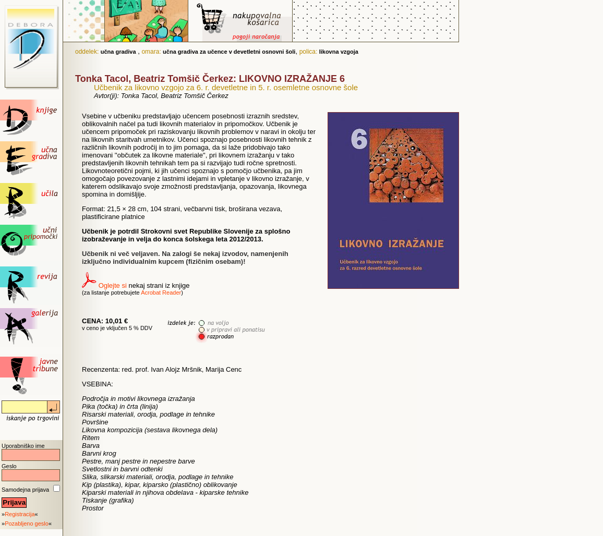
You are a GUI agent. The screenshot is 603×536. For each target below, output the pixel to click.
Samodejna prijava (25, 489)
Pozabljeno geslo (27, 523)
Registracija (19, 514)
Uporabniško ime (23, 446)
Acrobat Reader (161, 292)
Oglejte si (113, 285)
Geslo (9, 466)
